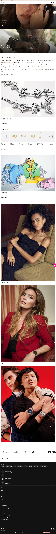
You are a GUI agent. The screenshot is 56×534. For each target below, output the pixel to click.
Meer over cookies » (52, 532)
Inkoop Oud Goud (4, 501)
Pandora (30, 466)
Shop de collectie (11, 0)
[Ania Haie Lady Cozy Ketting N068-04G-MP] (41, 136)
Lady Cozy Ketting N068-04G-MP (40, 144)
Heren (2, 490)
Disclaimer (3, 513)
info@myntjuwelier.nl (13, 521)
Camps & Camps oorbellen (9, 65)
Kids (2, 492)
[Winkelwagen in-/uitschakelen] (52, 3)
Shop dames (3, 25)
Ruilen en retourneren (4, 507)
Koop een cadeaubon (43, 466)
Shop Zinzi (3, 363)
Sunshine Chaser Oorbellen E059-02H (49, 144)
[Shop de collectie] (28, 173)
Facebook (47, 69)
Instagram (40, 69)
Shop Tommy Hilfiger (4, 443)
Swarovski (4, 62)
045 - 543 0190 (12, 523)
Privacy (2, 510)
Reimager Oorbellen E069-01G (22, 144)
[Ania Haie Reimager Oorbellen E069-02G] (32, 136)
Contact (3, 466)
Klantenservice (3, 498)
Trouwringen (36, 466)
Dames (2, 488)
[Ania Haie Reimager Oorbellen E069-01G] (23, 136)
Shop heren (3, 49)
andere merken (29, 62)
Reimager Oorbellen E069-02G (31, 144)
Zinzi (8, 62)
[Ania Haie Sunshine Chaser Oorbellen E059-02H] (50, 136)
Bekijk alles (4, 149)
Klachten (2, 511)
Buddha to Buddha (48, 60)
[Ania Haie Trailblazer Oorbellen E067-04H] (5, 136)
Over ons (2, 499)
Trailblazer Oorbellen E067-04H (4, 144)
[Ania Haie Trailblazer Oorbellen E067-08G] (14, 136)
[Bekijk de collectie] (28, 99)
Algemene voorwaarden (5, 508)
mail (36, 69)
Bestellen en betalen (4, 505)
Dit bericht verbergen (46, 532)
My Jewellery (15, 62)
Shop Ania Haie (4, 282)
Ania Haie (40, 67)
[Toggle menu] (54, 3)
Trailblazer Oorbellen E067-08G (13, 144)
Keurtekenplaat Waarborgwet (6, 515)
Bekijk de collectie (4, 123)
